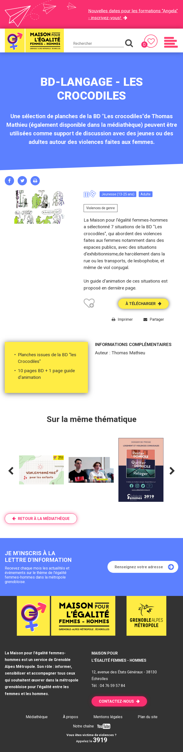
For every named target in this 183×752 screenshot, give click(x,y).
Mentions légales (107, 717)
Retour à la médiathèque (44, 518)
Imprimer (125, 319)
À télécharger (141, 303)
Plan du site (148, 717)
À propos (70, 717)
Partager (157, 319)
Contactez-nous (116, 701)
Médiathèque (37, 717)
